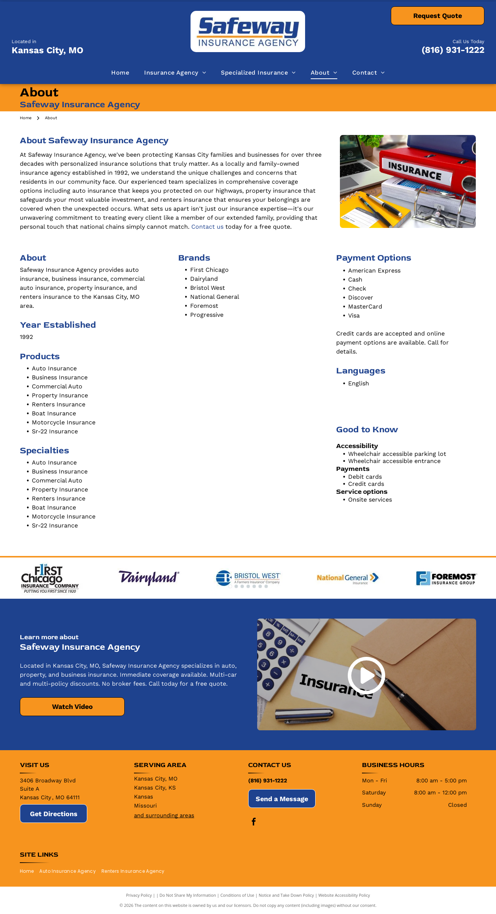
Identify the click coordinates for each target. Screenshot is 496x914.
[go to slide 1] (230, 586)
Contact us (207, 226)
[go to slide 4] (248, 586)
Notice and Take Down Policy (286, 895)
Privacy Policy (139, 895)
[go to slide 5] (254, 586)
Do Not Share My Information (187, 895)
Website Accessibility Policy (344, 895)
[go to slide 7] (266, 586)
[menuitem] (120, 72)
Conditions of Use (237, 895)
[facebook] (253, 822)
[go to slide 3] (242, 586)
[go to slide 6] (260, 586)
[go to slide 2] (236, 586)
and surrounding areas (164, 815)
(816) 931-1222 (453, 50)
